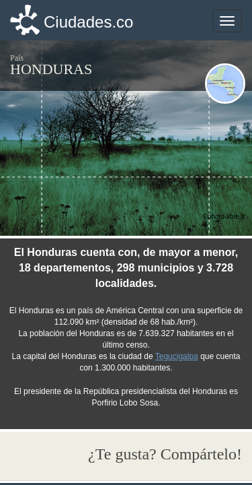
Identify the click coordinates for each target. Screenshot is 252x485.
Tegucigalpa (176, 356)
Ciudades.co (88, 22)
